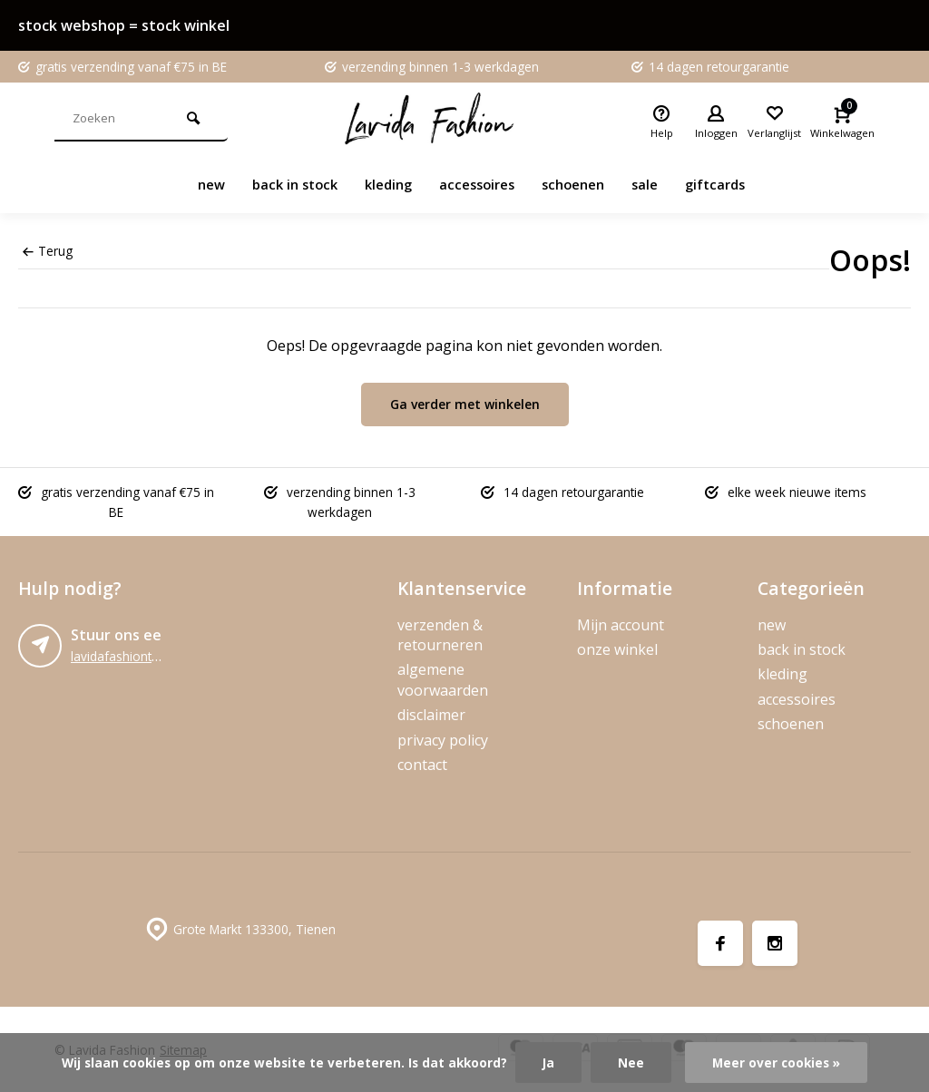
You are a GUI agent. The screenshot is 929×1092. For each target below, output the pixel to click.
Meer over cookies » (776, 1062)
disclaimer (431, 715)
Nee (631, 1062)
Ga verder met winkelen (465, 404)
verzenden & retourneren (440, 635)
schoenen (579, 184)
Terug (48, 250)
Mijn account (620, 625)
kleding (383, 184)
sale (655, 184)
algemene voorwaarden (442, 679)
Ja (548, 1062)
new (196, 184)
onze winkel (617, 649)
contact (422, 765)
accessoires (477, 184)
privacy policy (442, 740)
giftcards (729, 184)
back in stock (284, 184)
